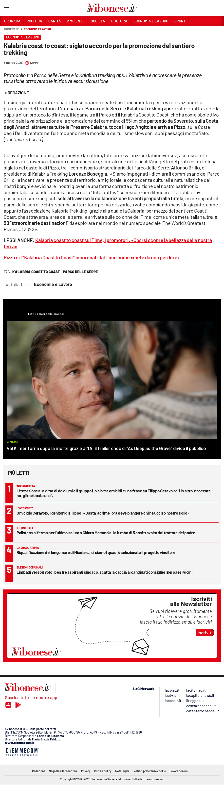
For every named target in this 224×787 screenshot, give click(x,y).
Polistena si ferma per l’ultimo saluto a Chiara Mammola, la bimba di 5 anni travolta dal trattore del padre (106, 532)
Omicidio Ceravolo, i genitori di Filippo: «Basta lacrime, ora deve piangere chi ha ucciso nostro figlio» (103, 512)
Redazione (38, 771)
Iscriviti (205, 632)
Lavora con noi (178, 771)
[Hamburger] (6, 8)
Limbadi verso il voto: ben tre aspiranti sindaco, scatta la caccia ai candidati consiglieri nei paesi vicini (104, 571)
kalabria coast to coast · (37, 271)
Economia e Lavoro (37, 29)
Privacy (86, 771)
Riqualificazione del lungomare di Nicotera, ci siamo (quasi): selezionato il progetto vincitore (96, 552)
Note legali (122, 771)
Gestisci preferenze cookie (149, 771)
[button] (214, 32)
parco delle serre (80, 271)
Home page (11, 29)
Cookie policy (103, 771)
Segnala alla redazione (63, 771)
